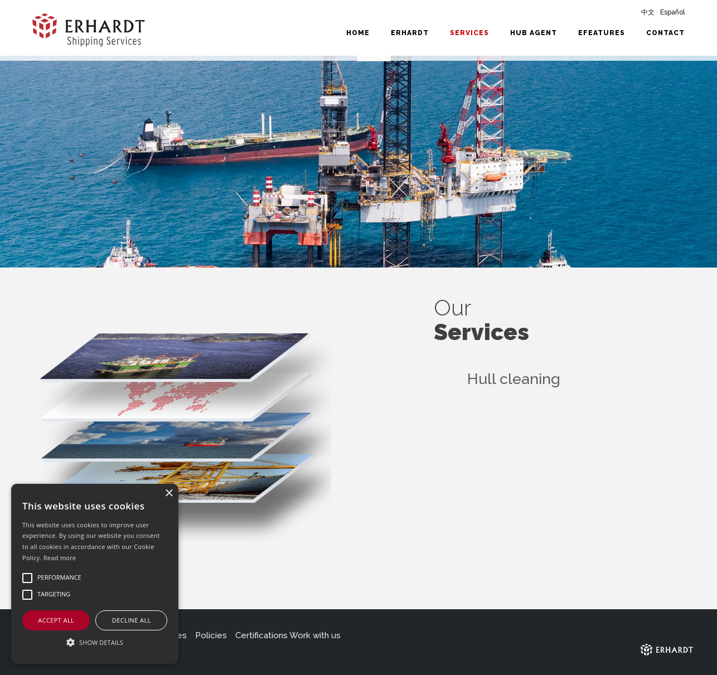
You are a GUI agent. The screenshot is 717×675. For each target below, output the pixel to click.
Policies (211, 635)
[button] (94, 642)
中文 (648, 12)
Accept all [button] (56, 620)
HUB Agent (533, 33)
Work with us (315, 635)
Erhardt (410, 33)
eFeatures (601, 33)
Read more (59, 557)
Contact (665, 33)
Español (672, 12)
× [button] (168, 493)
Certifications (261, 635)
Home (358, 33)
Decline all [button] (131, 620)
